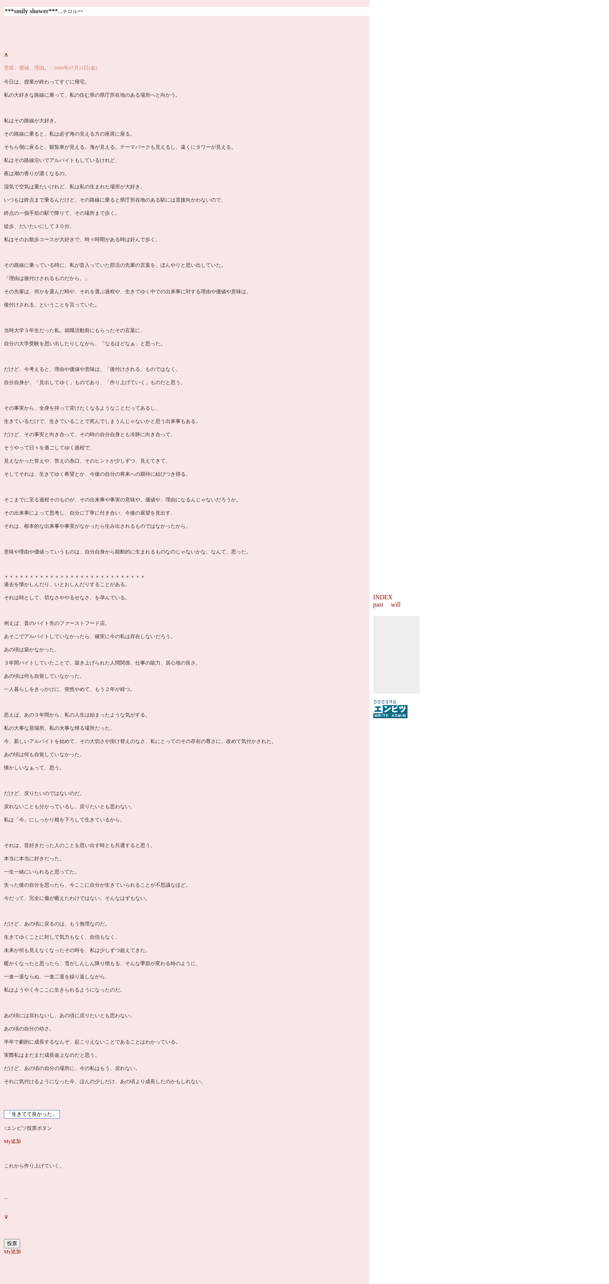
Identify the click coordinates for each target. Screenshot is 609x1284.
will (396, 604)
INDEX (383, 597)
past (378, 604)
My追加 (12, 1141)
